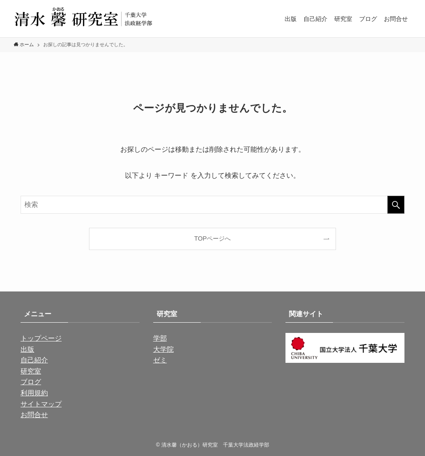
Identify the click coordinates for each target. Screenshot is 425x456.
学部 (160, 338)
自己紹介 (34, 360)
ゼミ (160, 360)
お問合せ (34, 414)
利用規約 (34, 393)
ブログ (31, 381)
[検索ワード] (212, 205)
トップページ (41, 338)
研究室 (31, 371)
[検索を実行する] (395, 205)
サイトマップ (41, 404)
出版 (27, 349)
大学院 (163, 349)
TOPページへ (212, 238)
